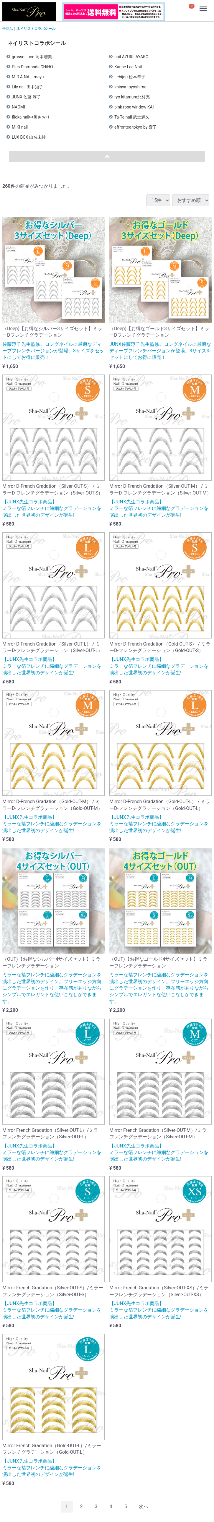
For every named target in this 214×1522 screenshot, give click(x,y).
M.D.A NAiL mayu (28, 76)
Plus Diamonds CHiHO (32, 66)
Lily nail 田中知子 (27, 87)
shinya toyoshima (130, 87)
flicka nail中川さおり (31, 117)
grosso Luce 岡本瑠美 (32, 56)
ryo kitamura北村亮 (132, 97)
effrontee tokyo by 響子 (135, 127)
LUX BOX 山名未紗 (29, 137)
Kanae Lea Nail (128, 66)
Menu (204, 6)
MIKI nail (20, 127)
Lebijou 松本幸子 (129, 76)
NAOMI (18, 107)
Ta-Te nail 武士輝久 (131, 117)
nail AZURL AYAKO (131, 56)
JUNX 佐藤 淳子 (26, 97)
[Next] (143, 1507)
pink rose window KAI (134, 107)
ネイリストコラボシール (36, 29)
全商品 (7, 29)
